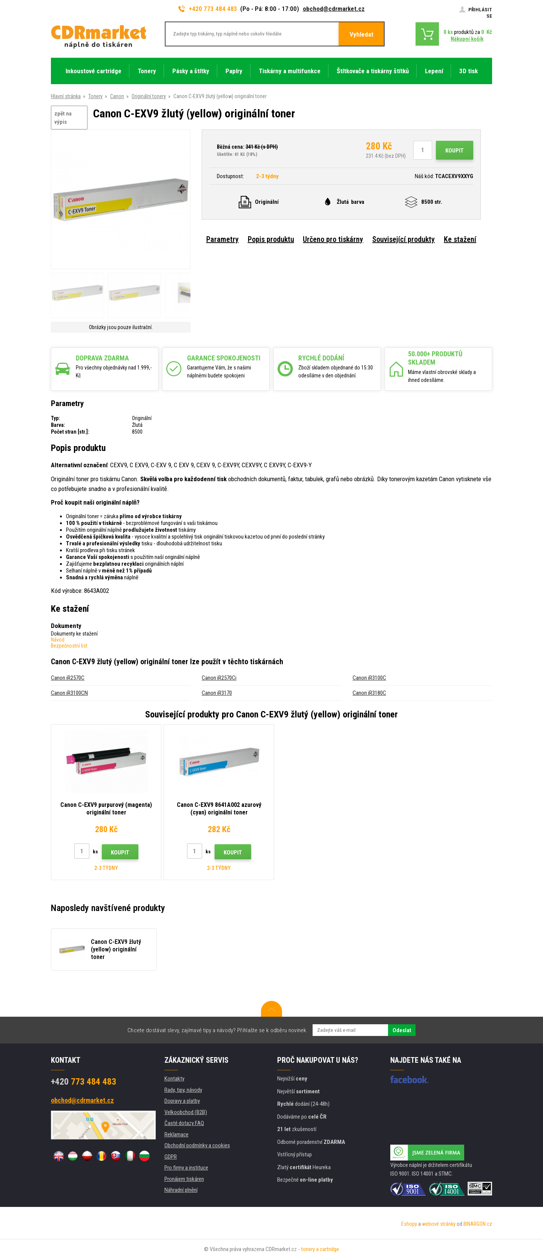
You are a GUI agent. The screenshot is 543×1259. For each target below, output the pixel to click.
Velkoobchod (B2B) (185, 1112)
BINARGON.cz (477, 1224)
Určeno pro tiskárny (333, 239)
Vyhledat (361, 34)
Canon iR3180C (369, 693)
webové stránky (439, 1224)
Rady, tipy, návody (183, 1090)
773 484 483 (83, 1081)
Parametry (222, 239)
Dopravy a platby (182, 1100)
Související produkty (403, 239)
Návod (57, 640)
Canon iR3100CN (69, 693)
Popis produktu (271, 239)
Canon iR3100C (369, 677)
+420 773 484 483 (207, 8)
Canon (117, 96)
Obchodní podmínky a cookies (197, 1145)
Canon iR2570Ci (219, 677)
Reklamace (176, 1134)
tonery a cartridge (320, 1249)
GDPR (170, 1156)
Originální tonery (149, 96)
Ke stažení (460, 239)
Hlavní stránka (66, 96)
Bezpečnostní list (69, 646)
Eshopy (409, 1224)
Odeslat (402, 1030)
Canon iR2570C (67, 677)
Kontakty (174, 1078)
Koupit (454, 150)
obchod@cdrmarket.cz (334, 8)
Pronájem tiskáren (184, 1179)
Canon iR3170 (217, 693)
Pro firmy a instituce (186, 1167)
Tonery (95, 96)
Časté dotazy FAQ (184, 1123)
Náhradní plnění (181, 1190)
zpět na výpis (63, 118)
